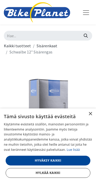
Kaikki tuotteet (17, 45)
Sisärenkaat (47, 45)
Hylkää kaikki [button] (48, 173)
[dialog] (48, 146)
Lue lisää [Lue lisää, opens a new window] (73, 149)
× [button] (90, 114)
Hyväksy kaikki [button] (48, 160)
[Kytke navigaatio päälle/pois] (86, 12)
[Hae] (85, 36)
